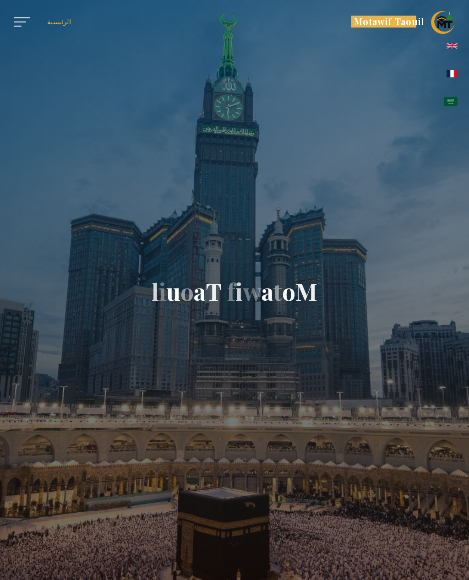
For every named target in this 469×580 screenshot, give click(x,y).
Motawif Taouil (389, 21)
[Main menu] (22, 22)
